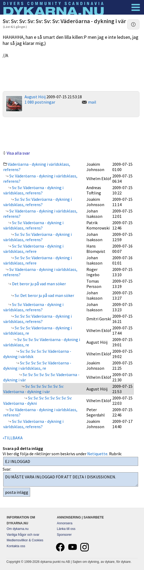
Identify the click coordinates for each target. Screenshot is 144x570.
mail (92, 102)
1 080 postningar (40, 102)
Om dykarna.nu (18, 529)
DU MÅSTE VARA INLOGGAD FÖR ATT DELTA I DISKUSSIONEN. (70, 479)
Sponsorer (64, 535)
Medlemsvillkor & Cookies (25, 540)
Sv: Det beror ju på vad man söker (44, 295)
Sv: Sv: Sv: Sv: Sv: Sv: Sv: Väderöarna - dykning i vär (33, 389)
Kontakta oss (16, 546)
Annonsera (64, 523)
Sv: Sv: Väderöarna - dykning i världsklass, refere (33, 248)
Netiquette (97, 453)
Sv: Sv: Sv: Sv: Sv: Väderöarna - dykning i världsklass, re (37, 365)
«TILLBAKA (13, 437)
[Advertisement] (71, 133)
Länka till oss (66, 529)
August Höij (35, 96)
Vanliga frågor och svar (23, 535)
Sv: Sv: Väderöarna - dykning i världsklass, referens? (33, 190)
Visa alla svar (18, 153)
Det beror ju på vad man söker (38, 283)
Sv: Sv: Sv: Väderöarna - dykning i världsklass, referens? (37, 202)
